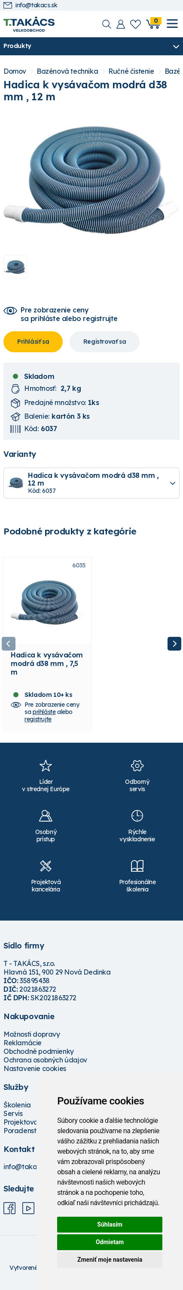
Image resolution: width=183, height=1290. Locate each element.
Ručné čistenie (131, 71)
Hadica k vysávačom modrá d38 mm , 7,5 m (47, 663)
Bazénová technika (67, 71)
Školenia (17, 1105)
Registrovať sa (104, 341)
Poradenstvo (23, 1130)
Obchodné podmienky (38, 1051)
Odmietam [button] (110, 1242)
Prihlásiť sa (33, 341)
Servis (13, 1113)
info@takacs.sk (30, 5)
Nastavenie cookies (34, 1068)
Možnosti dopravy (31, 1034)
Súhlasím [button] (109, 1224)
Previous (8, 644)
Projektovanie (25, 1122)
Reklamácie (22, 1042)
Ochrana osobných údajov (45, 1060)
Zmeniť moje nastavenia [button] (109, 1259)
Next (174, 644)
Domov (14, 71)
